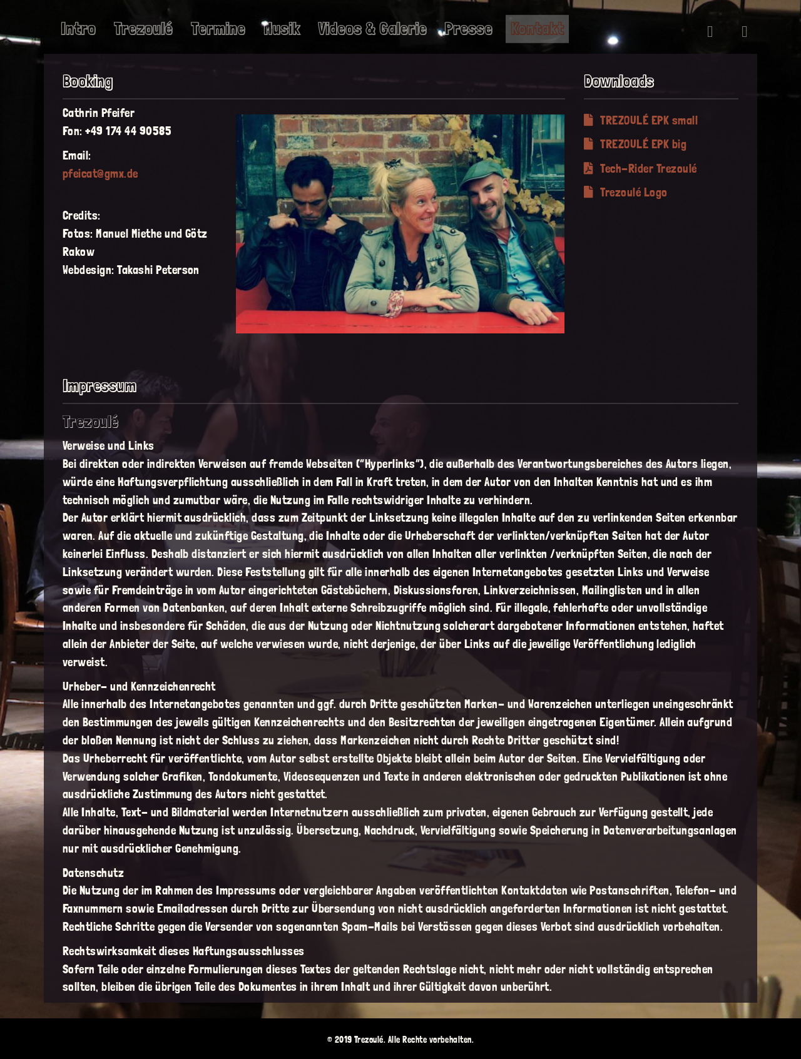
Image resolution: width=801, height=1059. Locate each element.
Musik (281, 28)
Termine (218, 28)
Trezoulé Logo (626, 192)
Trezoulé (143, 28)
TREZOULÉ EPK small (641, 120)
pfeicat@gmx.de (100, 173)
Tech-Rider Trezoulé (640, 168)
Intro (78, 28)
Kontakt (537, 28)
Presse (468, 28)
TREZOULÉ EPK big (635, 144)
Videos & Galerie (372, 28)
